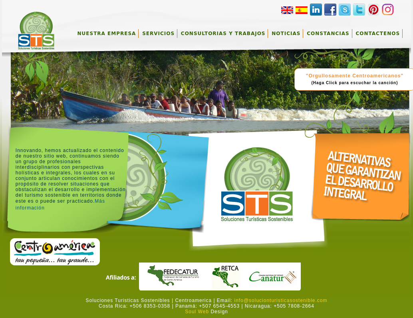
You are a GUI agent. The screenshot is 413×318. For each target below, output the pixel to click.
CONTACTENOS (377, 33)
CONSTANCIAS (328, 33)
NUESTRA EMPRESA (106, 33)
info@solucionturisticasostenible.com (281, 300)
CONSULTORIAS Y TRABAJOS (223, 33)
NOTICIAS (286, 33)
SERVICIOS (158, 33)
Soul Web (197, 311)
